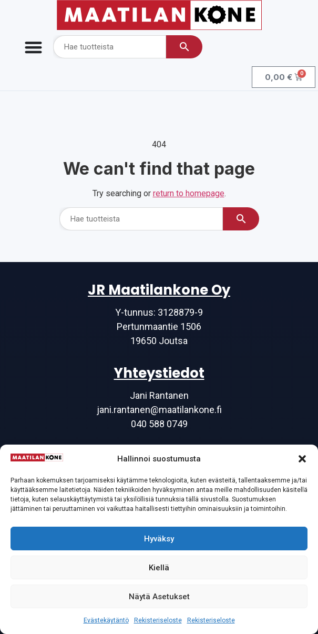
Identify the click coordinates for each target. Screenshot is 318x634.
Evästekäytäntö (106, 620)
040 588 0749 (159, 423)
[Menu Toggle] (33, 47)
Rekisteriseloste (158, 620)
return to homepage (188, 193)
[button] (302, 459)
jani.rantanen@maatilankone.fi (159, 409)
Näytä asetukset (159, 596)
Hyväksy (159, 539)
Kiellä (159, 567)
